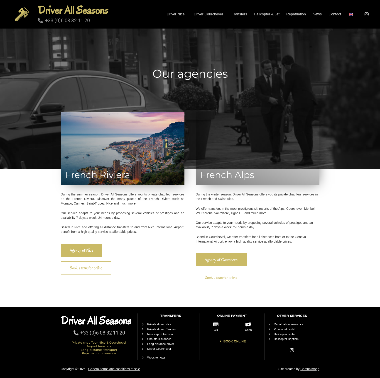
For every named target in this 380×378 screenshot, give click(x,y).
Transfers (239, 14)
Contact (335, 14)
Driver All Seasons (73, 10)
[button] (176, 14)
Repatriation (296, 14)
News (317, 14)
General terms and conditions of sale (114, 369)
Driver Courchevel (208, 14)
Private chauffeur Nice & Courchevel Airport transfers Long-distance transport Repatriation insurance (99, 348)
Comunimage (309, 369)
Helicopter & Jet (266, 14)
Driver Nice (176, 14)
